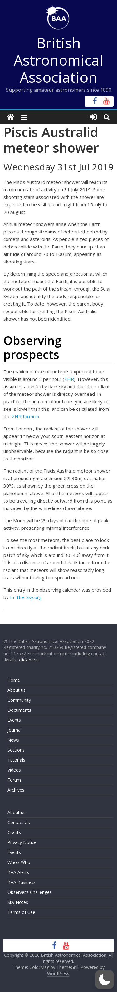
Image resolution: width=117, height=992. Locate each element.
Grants (14, 832)
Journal (14, 730)
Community (19, 700)
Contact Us (18, 822)
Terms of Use (21, 912)
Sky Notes (17, 902)
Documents (19, 710)
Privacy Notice (22, 842)
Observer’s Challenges (29, 892)
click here (28, 660)
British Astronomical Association (58, 60)
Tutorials (16, 760)
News (13, 740)
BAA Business (21, 882)
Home (13, 680)
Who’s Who (18, 862)
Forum (14, 780)
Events (14, 720)
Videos (14, 770)
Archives (15, 790)
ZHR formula (25, 416)
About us (16, 690)
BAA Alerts (18, 872)
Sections (16, 750)
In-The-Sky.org (26, 597)
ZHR (69, 379)
